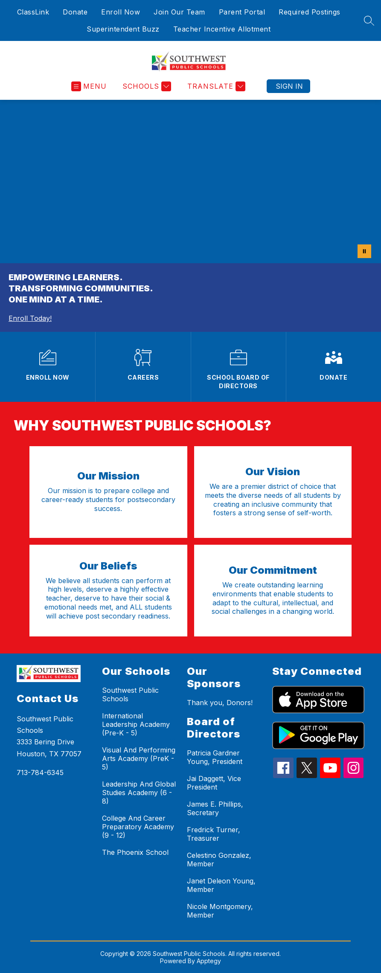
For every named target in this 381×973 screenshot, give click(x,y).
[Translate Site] (215, 86)
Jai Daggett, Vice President (214, 782)
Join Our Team (179, 12)
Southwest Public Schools (130, 694)
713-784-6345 (40, 772)
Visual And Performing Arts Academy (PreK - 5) (138, 758)
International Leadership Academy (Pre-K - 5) (136, 724)
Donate (75, 12)
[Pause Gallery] (364, 251)
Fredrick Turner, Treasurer (213, 833)
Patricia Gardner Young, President (214, 757)
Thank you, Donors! (220, 702)
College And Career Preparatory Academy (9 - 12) (138, 826)
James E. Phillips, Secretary (215, 808)
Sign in (289, 86)
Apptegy (209, 960)
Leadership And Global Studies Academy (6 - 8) (139, 792)
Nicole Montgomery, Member (220, 910)
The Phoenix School (135, 852)
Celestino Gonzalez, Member (219, 859)
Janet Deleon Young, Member (221, 885)
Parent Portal (242, 12)
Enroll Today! (30, 318)
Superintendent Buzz (123, 29)
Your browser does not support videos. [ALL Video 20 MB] (190, 181)
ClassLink (33, 12)
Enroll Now (120, 12)
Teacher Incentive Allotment (222, 29)
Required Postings (309, 12)
